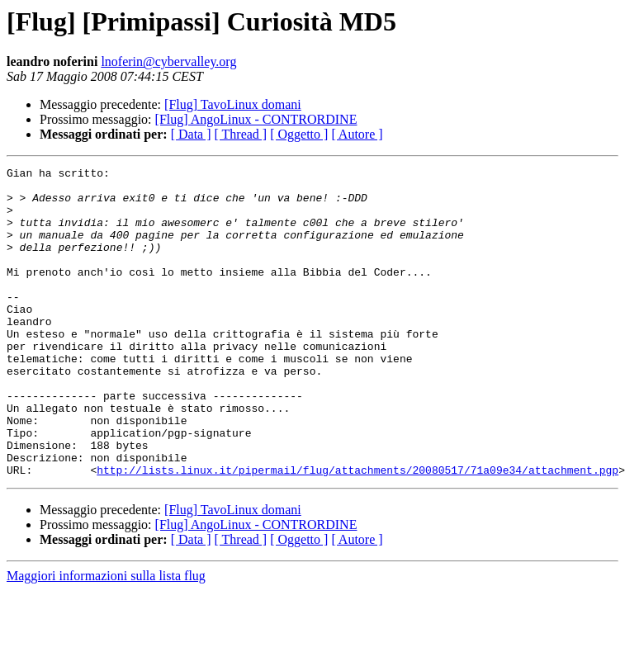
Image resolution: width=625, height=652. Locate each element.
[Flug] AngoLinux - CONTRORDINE (256, 119)
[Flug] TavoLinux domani (232, 104)
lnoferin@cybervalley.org (168, 61)
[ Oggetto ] (299, 134)
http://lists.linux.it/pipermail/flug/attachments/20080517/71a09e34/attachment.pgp (357, 531)
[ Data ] (191, 134)
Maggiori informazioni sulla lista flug (106, 638)
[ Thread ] (241, 134)
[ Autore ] (356, 134)
